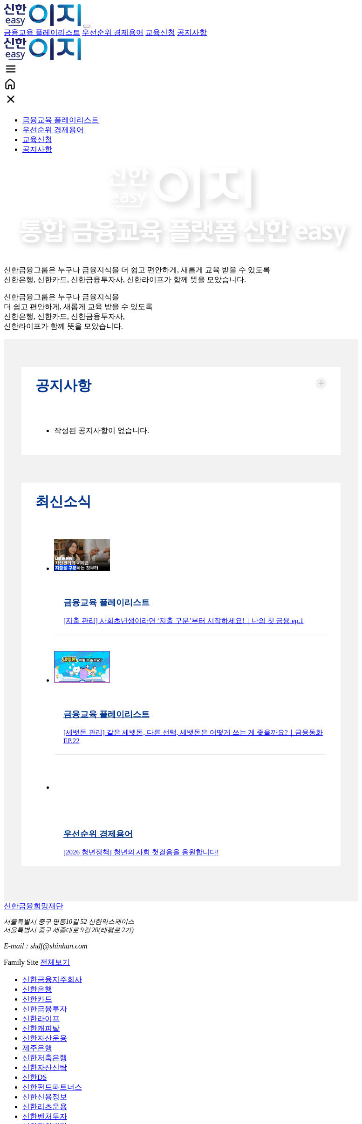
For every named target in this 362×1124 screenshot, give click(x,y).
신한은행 (37, 989)
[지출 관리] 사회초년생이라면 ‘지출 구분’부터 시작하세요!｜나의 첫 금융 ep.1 (183, 620)
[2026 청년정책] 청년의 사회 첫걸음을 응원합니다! (141, 852)
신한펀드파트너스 (52, 1087)
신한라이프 (41, 1018)
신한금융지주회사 (52, 979)
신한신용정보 (44, 1097)
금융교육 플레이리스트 (42, 32)
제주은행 (37, 1048)
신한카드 (37, 999)
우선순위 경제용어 (112, 32)
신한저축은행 (44, 1058)
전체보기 (55, 962)
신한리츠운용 (44, 1106)
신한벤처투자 (44, 1116)
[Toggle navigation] (86, 26)
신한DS (34, 1077)
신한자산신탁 (44, 1067)
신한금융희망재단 (33, 906)
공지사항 (192, 32)
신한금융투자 (44, 1009)
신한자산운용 (44, 1038)
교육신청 (160, 32)
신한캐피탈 (41, 1028)
